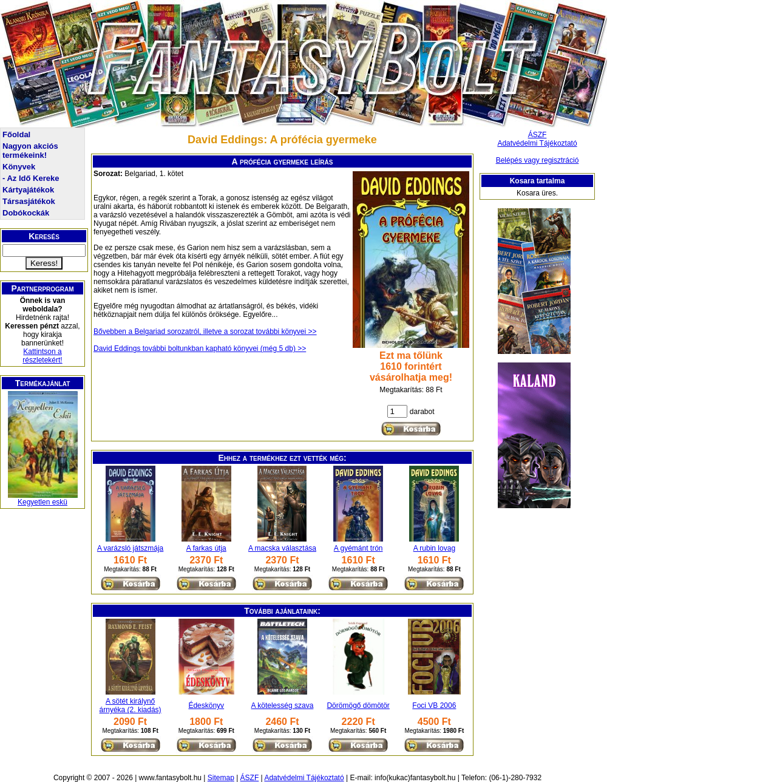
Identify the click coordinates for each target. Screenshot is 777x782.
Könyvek (18, 166)
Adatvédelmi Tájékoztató (537, 143)
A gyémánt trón (358, 548)
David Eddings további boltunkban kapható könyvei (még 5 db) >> (199, 348)
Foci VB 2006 (434, 705)
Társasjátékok (28, 201)
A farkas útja (206, 548)
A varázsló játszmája (130, 548)
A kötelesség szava (282, 705)
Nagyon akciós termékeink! (30, 150)
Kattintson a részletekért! (42, 355)
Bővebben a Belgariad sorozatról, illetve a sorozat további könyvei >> (205, 331)
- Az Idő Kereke (30, 178)
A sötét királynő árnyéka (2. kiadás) (130, 705)
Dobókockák (25, 212)
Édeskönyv (206, 705)
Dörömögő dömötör (358, 705)
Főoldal (16, 134)
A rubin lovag (434, 548)
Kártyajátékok (28, 189)
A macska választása (282, 548)
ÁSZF (537, 135)
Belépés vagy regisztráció (537, 160)
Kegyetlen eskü (42, 502)
